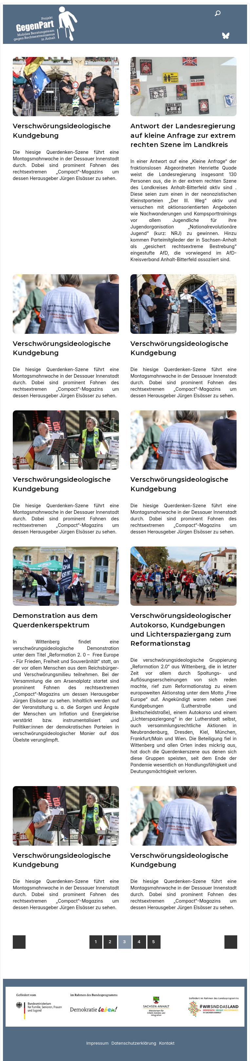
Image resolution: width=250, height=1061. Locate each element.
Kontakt (166, 1042)
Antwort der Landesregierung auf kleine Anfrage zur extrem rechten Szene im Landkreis (183, 135)
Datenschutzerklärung (133, 1042)
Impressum (97, 1042)
